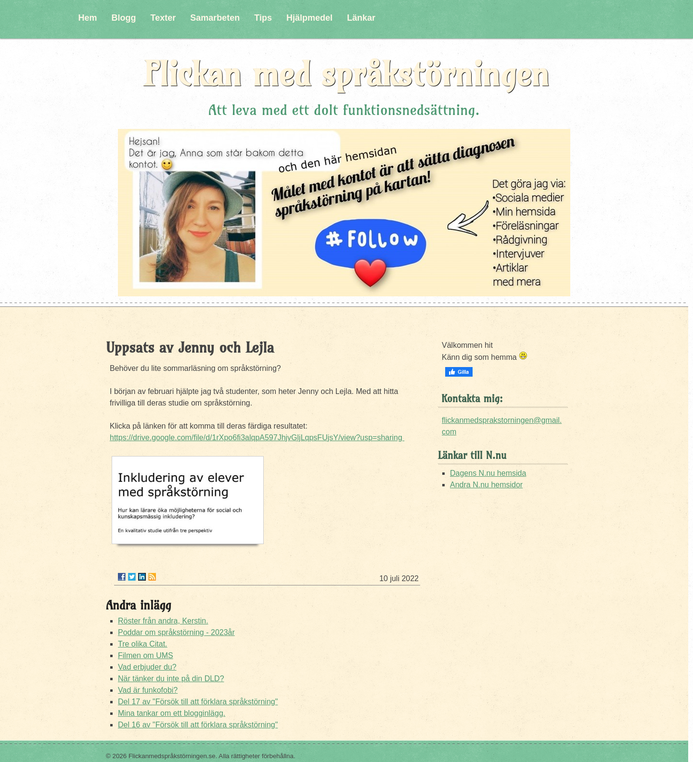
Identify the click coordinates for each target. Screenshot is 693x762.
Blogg (124, 18)
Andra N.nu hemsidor (486, 485)
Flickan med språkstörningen (346, 73)
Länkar (361, 18)
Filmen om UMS (145, 655)
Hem (87, 18)
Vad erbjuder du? (147, 667)
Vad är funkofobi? (148, 690)
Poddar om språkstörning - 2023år (176, 632)
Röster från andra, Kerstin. (163, 621)
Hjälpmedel (309, 18)
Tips (263, 18)
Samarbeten (215, 18)
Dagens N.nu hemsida (488, 473)
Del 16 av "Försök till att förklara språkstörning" (198, 725)
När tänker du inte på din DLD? (171, 678)
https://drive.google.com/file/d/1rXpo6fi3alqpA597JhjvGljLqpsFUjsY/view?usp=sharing (257, 437)
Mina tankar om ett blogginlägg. (171, 713)
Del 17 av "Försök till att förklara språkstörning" (198, 702)
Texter (163, 18)
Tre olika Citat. (142, 644)
